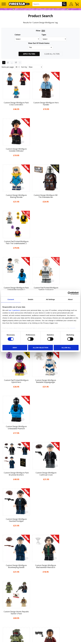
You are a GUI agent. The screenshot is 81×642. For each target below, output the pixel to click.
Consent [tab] (11, 299)
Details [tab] (30, 299)
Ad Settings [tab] (50, 299)
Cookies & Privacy (40, 546)
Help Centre (40, 565)
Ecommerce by (40, 639)
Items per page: (8, 67)
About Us (40, 526)
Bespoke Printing (40, 576)
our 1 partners (14, 310)
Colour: (18, 35)
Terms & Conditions (40, 542)
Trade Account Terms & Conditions (40, 579)
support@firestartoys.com (40, 572)
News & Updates (40, 530)
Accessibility (40, 550)
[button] (40, 47)
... (11, 62)
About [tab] (70, 299)
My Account (40, 522)
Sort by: (24, 67)
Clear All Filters (52, 54)
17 (16, 62)
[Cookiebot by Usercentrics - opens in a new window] (69, 293)
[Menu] (4, 4)
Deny (15, 347)
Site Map (40, 557)
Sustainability (40, 554)
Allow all (66, 347)
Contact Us (40, 562)
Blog (40, 534)
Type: (44, 35)
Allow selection (40, 347)
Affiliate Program (40, 583)
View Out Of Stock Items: (39, 43)
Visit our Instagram (40, 594)
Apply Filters (29, 54)
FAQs (40, 569)
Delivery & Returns (40, 538)
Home (40, 518)
